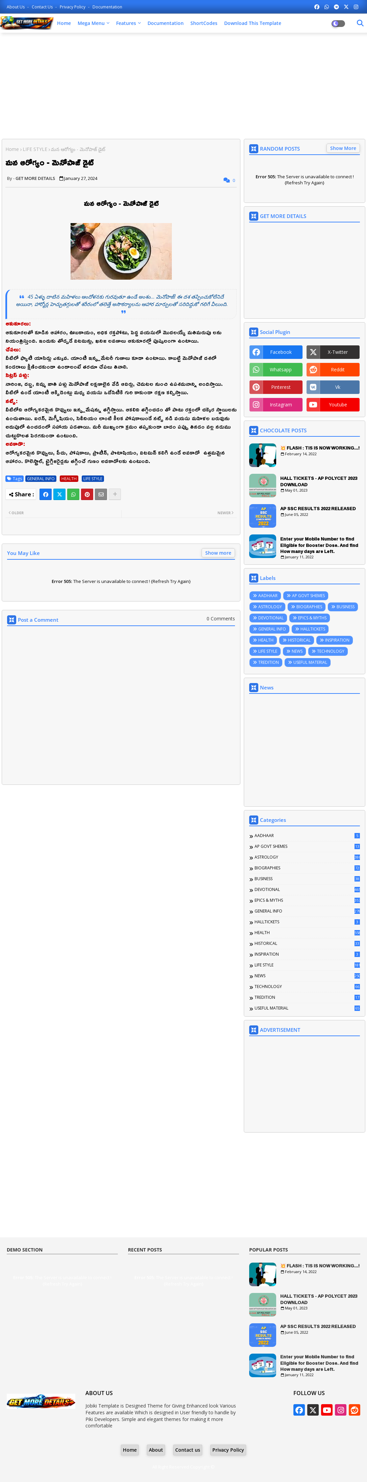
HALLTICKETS (312, 629)
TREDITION (268, 662)
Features (126, 23)
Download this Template (252, 23)
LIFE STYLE (35, 149)
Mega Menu (91, 23)
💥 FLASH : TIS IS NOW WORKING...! (320, 448)
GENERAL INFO (41, 479)
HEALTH (69, 479)
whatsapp (281, 369)
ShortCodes (203, 23)
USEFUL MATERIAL (310, 662)
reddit (338, 369)
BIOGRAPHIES (309, 607)
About (156, 1450)
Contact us (43, 7)
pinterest (281, 387)
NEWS (297, 651)
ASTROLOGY (270, 607)
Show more (218, 553)
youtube (338, 404)
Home (64, 23)
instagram (281, 404)
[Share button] (115, 494)
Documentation (107, 7)
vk (337, 387)
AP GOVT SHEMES (308, 595)
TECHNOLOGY (330, 651)
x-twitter (338, 352)
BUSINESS (346, 607)
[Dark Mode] (360, 23)
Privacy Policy (73, 7)
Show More (343, 148)
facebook (281, 352)
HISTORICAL (299, 640)
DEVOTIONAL (271, 618)
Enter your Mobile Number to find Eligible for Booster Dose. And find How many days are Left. (319, 545)
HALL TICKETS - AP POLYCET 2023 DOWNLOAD (318, 481)
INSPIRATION (337, 640)
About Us (16, 7)
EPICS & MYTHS (312, 618)
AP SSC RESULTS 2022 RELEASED (318, 508)
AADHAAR (268, 595)
